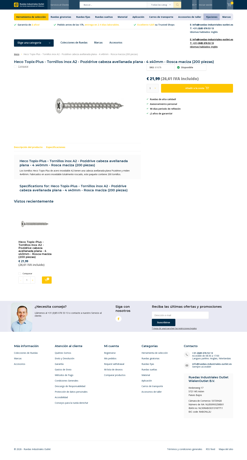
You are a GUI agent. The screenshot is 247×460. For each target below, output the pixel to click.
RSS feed (210, 451)
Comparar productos (114, 377)
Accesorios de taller (189, 19)
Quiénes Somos (63, 355)
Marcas (226, 19)
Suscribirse (163, 324)
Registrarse (110, 355)
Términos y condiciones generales (184, 451)
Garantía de (29, 27)
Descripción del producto (28, 149)
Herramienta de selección (31, 19)
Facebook (118, 320)
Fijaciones (211, 19)
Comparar (25, 275)
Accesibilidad (61, 399)
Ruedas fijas (83, 19)
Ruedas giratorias (61, 19)
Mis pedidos (110, 360)
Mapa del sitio (226, 451)
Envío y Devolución (64, 360)
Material (122, 19)
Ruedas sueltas (104, 19)
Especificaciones (55, 149)
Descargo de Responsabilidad (70, 388)
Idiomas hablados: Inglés (211, 31)
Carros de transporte (161, 19)
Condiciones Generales (66, 382)
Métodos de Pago (64, 377)
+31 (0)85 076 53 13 (202, 355)
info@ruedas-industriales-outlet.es (212, 366)
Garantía (59, 366)
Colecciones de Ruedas (75, 45)
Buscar (177, 5)
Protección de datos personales (71, 393)
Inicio (16, 56)
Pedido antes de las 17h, (88, 27)
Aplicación (138, 19)
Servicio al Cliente (60, 4)
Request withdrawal (114, 366)
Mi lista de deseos (113, 371)
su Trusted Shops (155, 27)
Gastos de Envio (63, 371)
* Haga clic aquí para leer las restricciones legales (174, 330)
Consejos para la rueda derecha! (71, 405)
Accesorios (118, 45)
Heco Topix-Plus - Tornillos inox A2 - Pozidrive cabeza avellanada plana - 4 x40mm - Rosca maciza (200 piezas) (34, 252)
